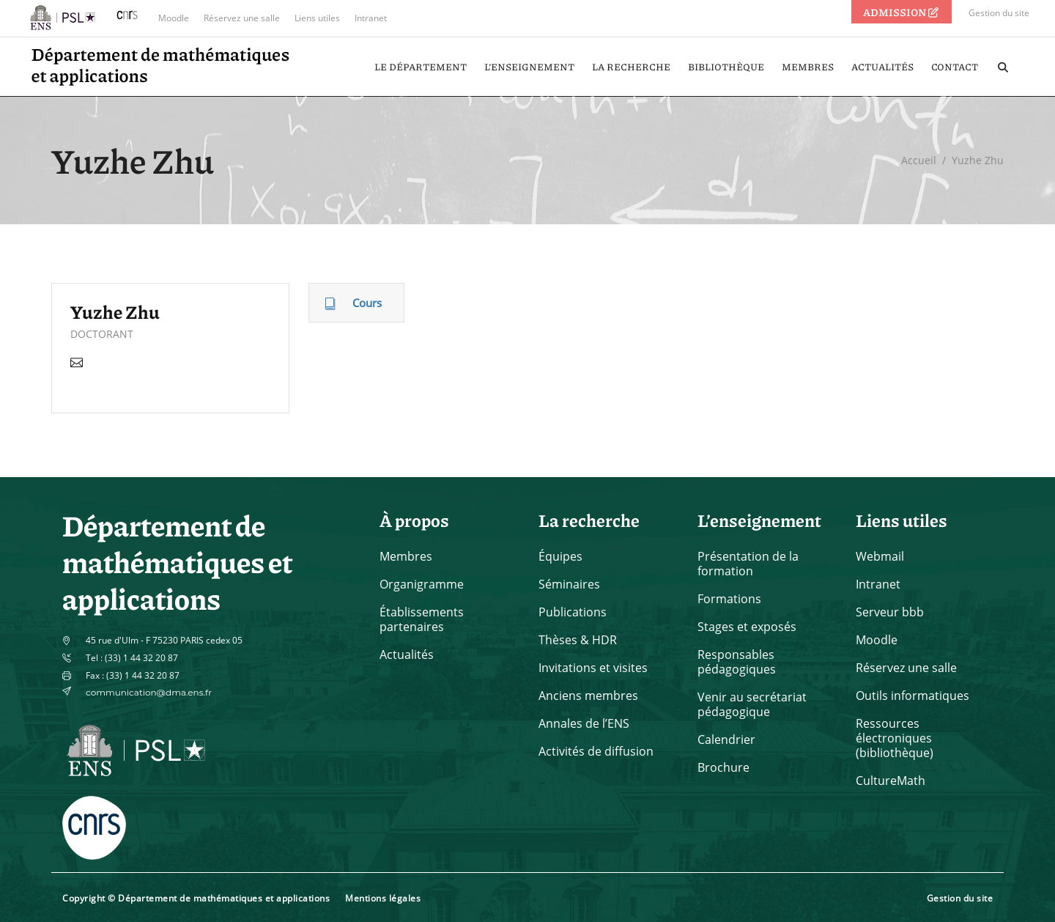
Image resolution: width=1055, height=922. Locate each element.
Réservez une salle (242, 18)
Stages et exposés (746, 627)
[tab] (356, 302)
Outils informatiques (912, 695)
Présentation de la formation (748, 563)
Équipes (560, 556)
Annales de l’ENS (583, 723)
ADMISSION (902, 11)
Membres (406, 556)
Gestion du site (999, 13)
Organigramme (422, 584)
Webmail (880, 556)
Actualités (407, 654)
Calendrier (726, 739)
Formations (729, 599)
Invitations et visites (593, 668)
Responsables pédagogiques (736, 661)
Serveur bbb (890, 612)
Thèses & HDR (577, 640)
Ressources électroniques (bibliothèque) (894, 738)
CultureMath (890, 780)
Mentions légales (383, 898)
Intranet (371, 18)
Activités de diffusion (596, 751)
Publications (572, 612)
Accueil (918, 160)
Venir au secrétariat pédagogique (752, 704)
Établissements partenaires (422, 619)
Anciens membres (588, 695)
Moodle (173, 18)
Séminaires (569, 584)
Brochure (723, 767)
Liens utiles (317, 18)
